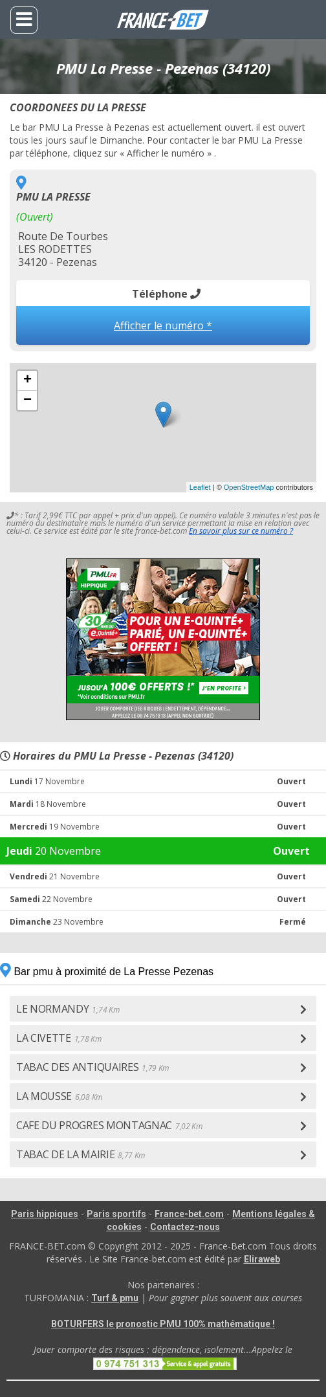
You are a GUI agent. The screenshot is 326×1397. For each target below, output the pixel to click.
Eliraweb (262, 1259)
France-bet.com (189, 1214)
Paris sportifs (116, 1214)
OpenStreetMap (249, 487)
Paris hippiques (44, 1214)
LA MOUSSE (59, 1096)
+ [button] (27, 380)
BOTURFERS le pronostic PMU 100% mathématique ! (163, 1324)
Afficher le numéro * (163, 325)
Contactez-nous (185, 1227)
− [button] (27, 400)
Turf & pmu (114, 1298)
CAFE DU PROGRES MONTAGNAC (109, 1125)
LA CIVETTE (59, 1038)
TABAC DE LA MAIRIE (80, 1154)
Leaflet (200, 487)
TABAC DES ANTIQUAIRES (92, 1067)
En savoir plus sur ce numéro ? (241, 530)
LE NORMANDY (67, 1009)
